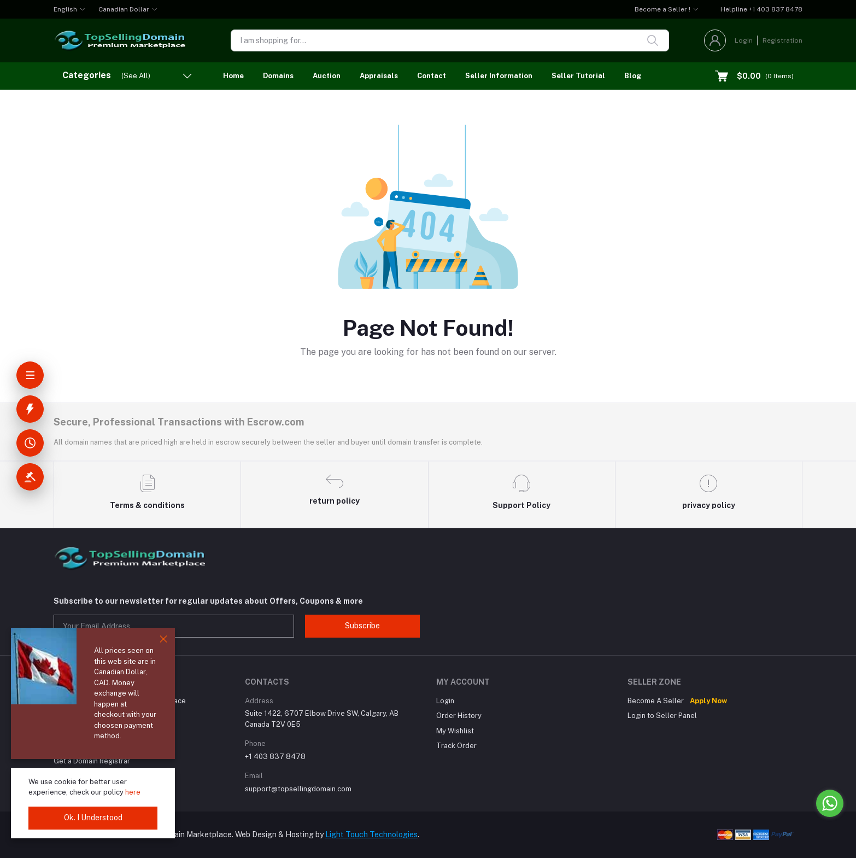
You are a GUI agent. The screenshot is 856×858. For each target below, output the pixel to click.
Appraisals (379, 76)
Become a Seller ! (662, 9)
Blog (632, 76)
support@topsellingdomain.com (298, 789)
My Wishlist (455, 731)
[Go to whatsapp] (829, 803)
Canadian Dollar (123, 9)
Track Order (456, 746)
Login (744, 40)
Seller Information (498, 76)
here (132, 792)
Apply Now (708, 701)
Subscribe (362, 625)
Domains (278, 76)
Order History (459, 715)
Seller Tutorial (578, 76)
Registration (782, 40)
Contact (431, 76)
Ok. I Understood (93, 817)
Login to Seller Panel (662, 715)
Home (233, 76)
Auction (327, 76)
